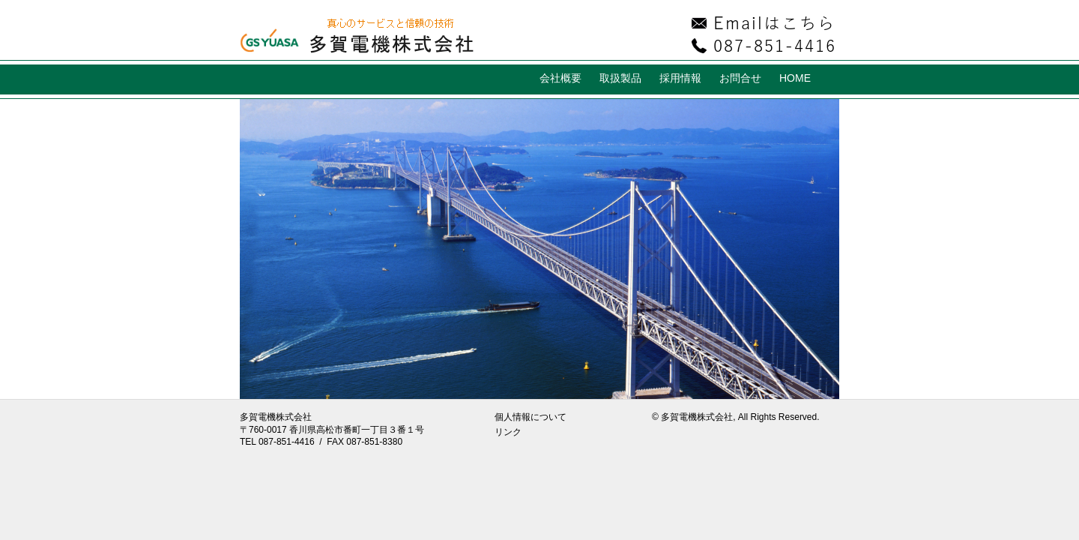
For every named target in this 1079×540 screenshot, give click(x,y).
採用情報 (680, 78)
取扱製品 (620, 78)
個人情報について (530, 417)
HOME (795, 78)
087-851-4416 (287, 441)
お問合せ (740, 78)
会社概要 (560, 78)
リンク (508, 432)
